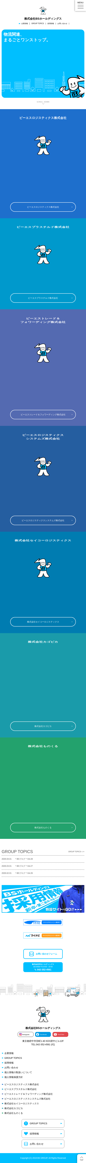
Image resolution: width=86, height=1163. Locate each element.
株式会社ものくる (43, 827)
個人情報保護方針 (13, 1077)
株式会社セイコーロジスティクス (43, 622)
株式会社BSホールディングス (43, 18)
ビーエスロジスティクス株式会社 (43, 207)
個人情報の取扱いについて (18, 1072)
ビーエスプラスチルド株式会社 (43, 298)
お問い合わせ (62, 23)
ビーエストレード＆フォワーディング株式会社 (43, 414)
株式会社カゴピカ (43, 726)
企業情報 (24, 23)
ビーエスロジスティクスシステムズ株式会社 (43, 520)
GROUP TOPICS (37, 23)
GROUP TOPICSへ (75, 852)
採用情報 (50, 23)
